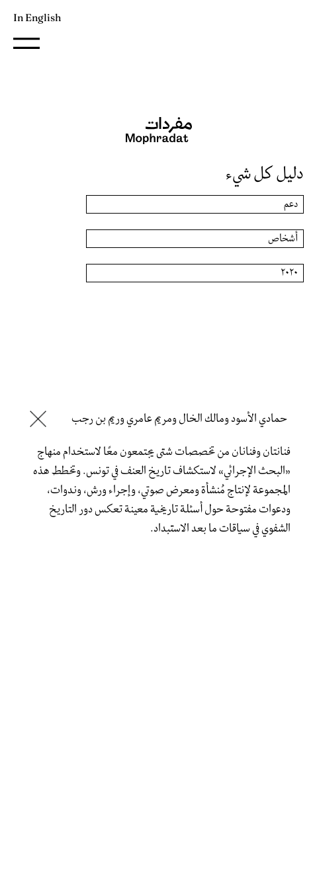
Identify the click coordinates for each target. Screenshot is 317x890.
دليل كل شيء (265, 173)
